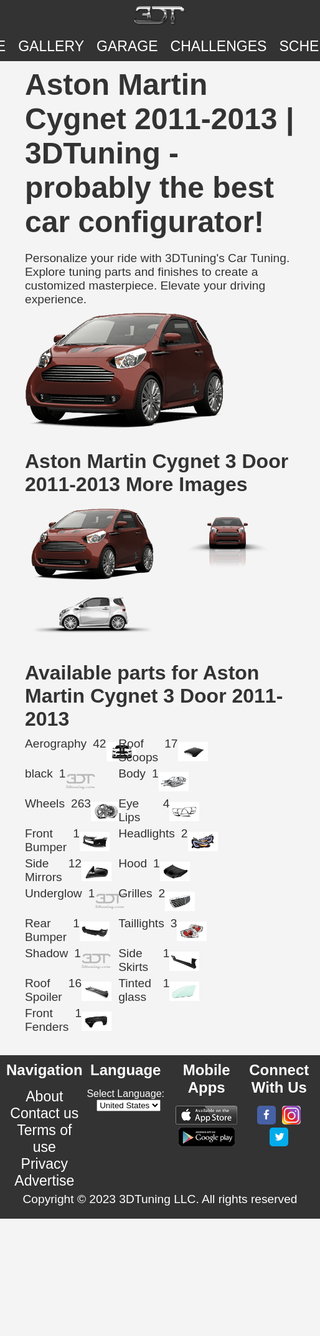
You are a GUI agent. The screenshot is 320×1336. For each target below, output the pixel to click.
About (44, 1096)
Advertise (44, 1181)
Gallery (51, 46)
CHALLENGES (219, 46)
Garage (127, 46)
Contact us (44, 1113)
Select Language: (125, 1093)
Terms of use (44, 1138)
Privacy (44, 1164)
